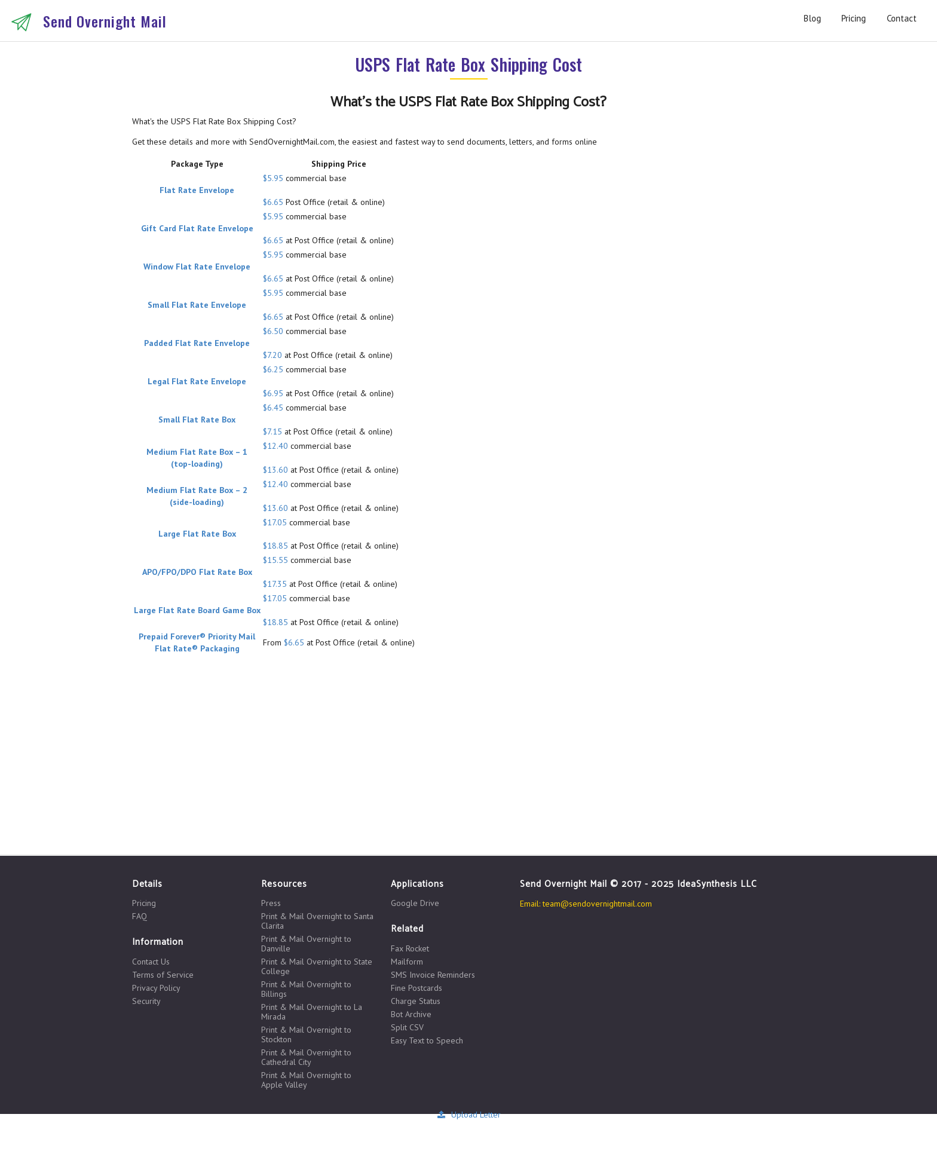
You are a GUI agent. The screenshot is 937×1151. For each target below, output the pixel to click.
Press (271, 903)
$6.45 (273, 407)
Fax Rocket (410, 949)
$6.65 (273, 202)
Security (146, 1001)
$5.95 (273, 178)
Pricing (853, 18)
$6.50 (273, 331)
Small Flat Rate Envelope (197, 304)
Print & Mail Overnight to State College (316, 966)
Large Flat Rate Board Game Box (197, 610)
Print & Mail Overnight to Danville (306, 943)
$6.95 (273, 393)
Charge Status (415, 1001)
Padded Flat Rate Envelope (197, 343)
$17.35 (275, 583)
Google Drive (415, 903)
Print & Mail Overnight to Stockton (306, 1034)
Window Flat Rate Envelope (196, 266)
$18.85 (275, 545)
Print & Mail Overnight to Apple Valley (306, 1079)
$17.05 (275, 522)
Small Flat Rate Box (196, 419)
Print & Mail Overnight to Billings (306, 989)
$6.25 (273, 369)
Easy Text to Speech (427, 1040)
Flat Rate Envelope (197, 190)
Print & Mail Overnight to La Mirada (311, 1012)
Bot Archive (411, 1014)
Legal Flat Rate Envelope (197, 381)
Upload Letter (468, 1114)
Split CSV (407, 1027)
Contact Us (151, 962)
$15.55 (275, 560)
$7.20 (272, 355)
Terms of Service (163, 974)
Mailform (407, 961)
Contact (902, 18)
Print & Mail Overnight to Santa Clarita (317, 921)
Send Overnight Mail (105, 21)
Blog (812, 18)
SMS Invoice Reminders (433, 974)
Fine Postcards (416, 987)
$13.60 (275, 469)
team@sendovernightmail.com (597, 903)
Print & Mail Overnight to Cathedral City (306, 1057)
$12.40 (275, 445)
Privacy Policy (156, 987)
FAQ (139, 916)
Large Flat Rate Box (197, 533)
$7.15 (272, 431)
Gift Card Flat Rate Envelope (197, 228)
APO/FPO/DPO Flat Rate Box (197, 572)
